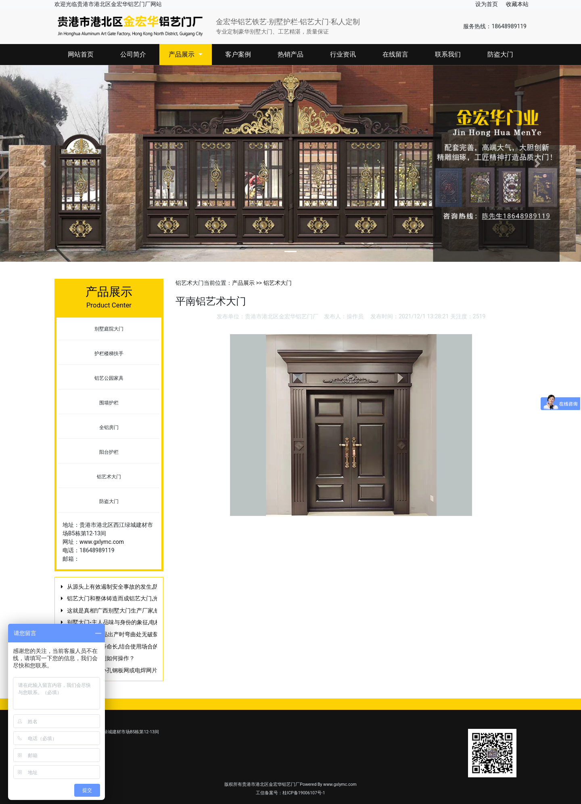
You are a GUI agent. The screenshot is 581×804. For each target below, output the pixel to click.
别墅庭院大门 (108, 329)
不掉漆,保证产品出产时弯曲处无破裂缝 (115, 634)
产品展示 (186, 54)
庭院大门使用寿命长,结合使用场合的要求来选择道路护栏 (138, 646)
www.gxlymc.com (101, 542)
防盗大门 (500, 54)
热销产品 (290, 54)
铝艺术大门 (109, 477)
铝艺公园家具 (108, 378)
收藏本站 (517, 4)
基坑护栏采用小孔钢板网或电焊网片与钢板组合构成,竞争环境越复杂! (153, 670)
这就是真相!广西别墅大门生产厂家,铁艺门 (119, 610)
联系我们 (448, 54)
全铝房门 (109, 427)
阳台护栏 (109, 452)
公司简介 (133, 54)
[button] (43, 163)
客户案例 (238, 54)
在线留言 (395, 54)
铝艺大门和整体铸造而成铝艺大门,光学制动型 (124, 598)
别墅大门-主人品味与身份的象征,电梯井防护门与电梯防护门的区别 (150, 622)
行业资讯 (343, 54)
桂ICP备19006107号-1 (303, 793)
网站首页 (81, 54)
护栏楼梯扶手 (108, 353)
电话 (68, 550)
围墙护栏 (109, 403)
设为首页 (486, 4)
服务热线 (474, 26)
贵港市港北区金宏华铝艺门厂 (281, 316)
